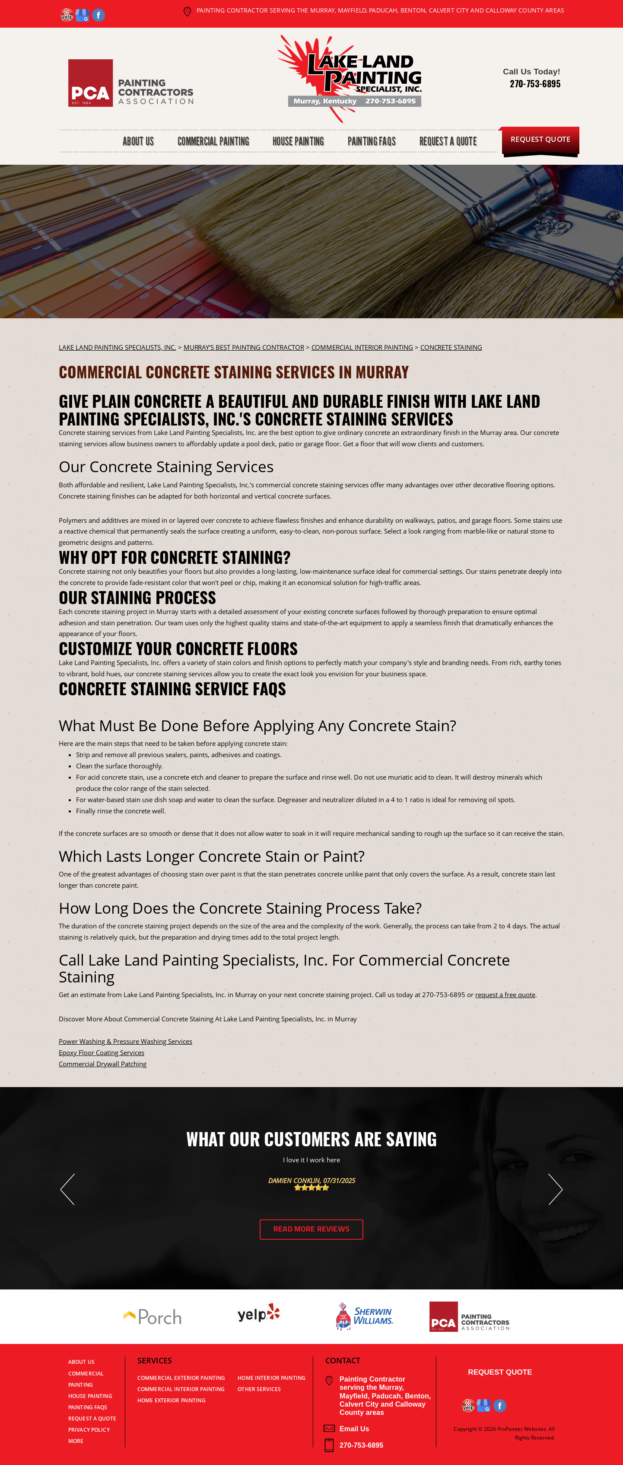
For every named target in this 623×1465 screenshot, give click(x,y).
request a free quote (505, 994)
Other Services (259, 1389)
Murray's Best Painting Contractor (244, 347)
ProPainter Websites (521, 1429)
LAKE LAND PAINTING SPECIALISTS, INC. (117, 347)
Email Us (346, 1429)
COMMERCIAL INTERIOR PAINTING (362, 347)
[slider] (311, 1187)
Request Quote (500, 1372)
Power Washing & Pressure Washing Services (125, 1041)
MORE (75, 1441)
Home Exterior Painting (171, 1400)
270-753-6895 (535, 83)
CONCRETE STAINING (451, 347)
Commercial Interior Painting (181, 1389)
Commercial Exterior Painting (181, 1378)
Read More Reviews (311, 1229)
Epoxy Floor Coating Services (101, 1052)
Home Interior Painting (271, 1378)
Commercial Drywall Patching (102, 1063)
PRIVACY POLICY (89, 1429)
